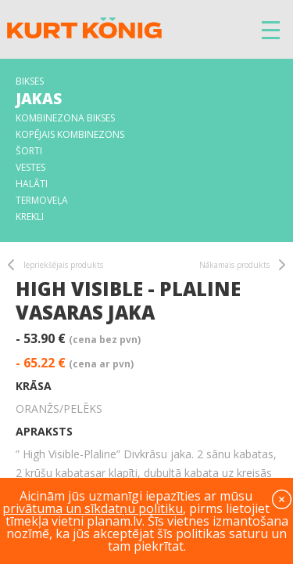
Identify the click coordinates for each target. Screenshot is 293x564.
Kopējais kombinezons (70, 134)
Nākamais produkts (234, 264)
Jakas (39, 99)
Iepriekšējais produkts (63, 264)
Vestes (30, 167)
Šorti (29, 150)
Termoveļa (42, 200)
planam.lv (114, 521)
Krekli (30, 216)
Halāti (32, 183)
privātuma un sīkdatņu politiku (92, 508)
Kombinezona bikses (65, 118)
